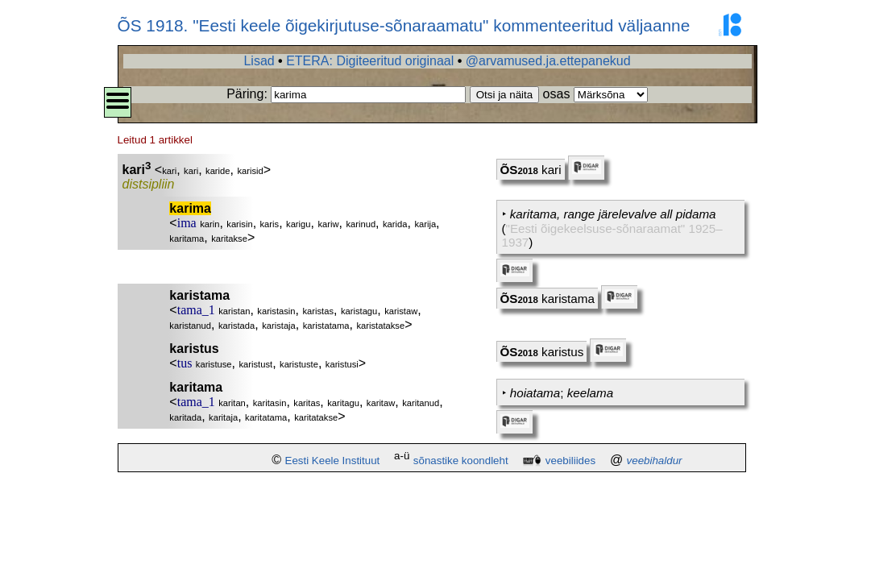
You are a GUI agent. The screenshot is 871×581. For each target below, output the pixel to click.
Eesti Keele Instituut (332, 460)
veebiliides (570, 460)
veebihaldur (654, 460)
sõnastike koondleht (460, 460)
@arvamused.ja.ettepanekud (548, 61)
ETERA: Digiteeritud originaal (370, 61)
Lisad (258, 61)
